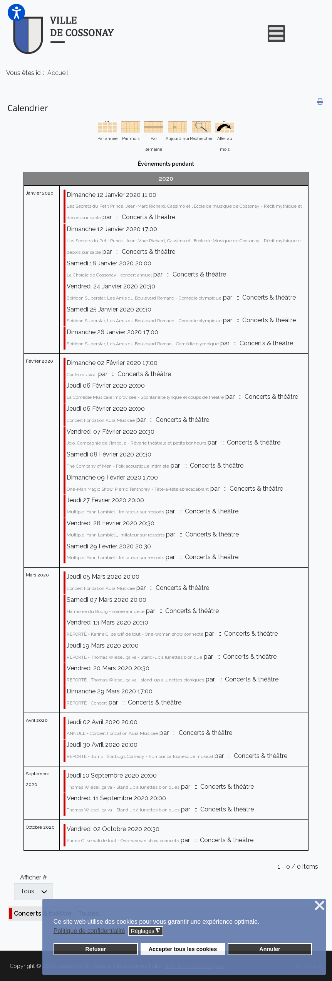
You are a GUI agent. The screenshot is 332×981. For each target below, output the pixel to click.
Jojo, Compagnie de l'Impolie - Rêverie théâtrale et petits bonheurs (136, 443)
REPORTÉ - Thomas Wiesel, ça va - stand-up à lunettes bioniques (135, 680)
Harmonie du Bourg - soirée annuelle (105, 611)
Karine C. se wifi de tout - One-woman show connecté (123, 840)
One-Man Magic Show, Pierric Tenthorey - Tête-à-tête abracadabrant (138, 489)
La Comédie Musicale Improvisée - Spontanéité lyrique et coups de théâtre (145, 397)
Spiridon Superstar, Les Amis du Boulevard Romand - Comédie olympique (144, 298)
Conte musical (82, 374)
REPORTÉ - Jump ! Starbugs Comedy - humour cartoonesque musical (140, 756)
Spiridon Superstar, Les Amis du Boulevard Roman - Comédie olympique (143, 343)
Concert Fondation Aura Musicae (101, 420)
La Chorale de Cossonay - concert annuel (109, 275)
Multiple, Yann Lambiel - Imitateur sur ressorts (115, 512)
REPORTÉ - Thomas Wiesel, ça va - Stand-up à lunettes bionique (134, 657)
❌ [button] (319, 906)
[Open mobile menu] (276, 33)
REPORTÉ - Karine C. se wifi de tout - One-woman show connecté (135, 634)
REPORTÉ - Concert (87, 703)
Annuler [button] (269, 949)
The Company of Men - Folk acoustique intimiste (118, 466)
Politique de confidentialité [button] (89, 931)
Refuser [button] (95, 949)
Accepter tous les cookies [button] (183, 949)
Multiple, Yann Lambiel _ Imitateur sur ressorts (115, 535)
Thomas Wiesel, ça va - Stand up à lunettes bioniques (123, 787)
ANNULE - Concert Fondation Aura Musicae (112, 733)
